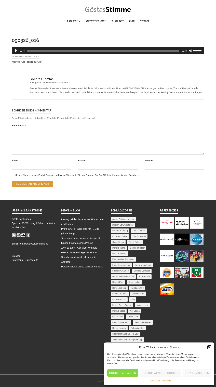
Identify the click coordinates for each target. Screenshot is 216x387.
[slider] (103, 51)
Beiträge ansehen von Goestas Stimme (49, 82)
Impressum (166, 381)
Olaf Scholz (117, 317)
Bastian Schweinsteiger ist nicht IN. (79, 252)
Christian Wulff (139, 236)
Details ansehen (197, 372)
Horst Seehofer (119, 288)
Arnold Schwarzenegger (123, 219)
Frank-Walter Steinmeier (123, 259)
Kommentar (19, 125)
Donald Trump (118, 248)
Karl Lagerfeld (137, 288)
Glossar (16, 256)
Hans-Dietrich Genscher (123, 276)
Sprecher (72, 20)
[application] (108, 50)
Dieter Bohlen (135, 242)
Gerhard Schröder (142, 271)
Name (16, 160)
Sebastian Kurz (138, 328)
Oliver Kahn (133, 317)
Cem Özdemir (139, 231)
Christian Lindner (120, 236)
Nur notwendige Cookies (160, 372)
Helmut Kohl (117, 282)
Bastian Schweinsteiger (122, 225)
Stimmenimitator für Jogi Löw (125, 334)
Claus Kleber (118, 242)
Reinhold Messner (143, 322)
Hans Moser (144, 276)
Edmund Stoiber (137, 248)
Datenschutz (154, 381)
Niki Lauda (135, 311)
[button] (209, 347)
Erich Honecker (119, 253)
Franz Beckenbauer (121, 265)
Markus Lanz (142, 305)
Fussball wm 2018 (120, 271)
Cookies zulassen (122, 372)
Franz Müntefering (143, 265)
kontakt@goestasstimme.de (33, 243)
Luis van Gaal (138, 294)
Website (149, 160)
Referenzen (117, 20)
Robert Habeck (119, 328)
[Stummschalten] (190, 50)
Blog (132, 20)
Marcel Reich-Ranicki (121, 305)
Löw (133, 299)
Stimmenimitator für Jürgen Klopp (127, 339)
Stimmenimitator (95, 20)
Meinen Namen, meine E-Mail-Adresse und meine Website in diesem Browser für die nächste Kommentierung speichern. (77, 175)
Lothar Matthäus (119, 294)
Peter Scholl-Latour (121, 322)
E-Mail (82, 160)
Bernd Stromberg (120, 231)
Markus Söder (118, 311)
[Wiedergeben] (16, 50)
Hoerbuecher (134, 282)
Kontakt (144, 20)
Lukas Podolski (119, 299)
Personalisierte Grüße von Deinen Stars (82, 266)
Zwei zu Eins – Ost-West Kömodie (79, 247)
